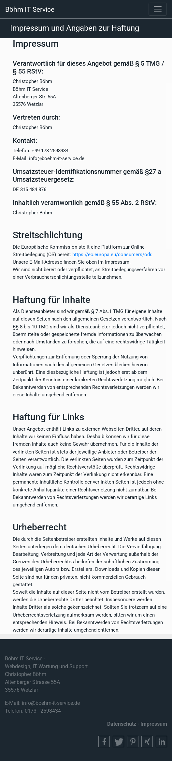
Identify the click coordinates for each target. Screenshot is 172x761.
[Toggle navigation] (158, 9)
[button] (104, 742)
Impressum (153, 724)
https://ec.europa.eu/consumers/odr (111, 254)
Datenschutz (121, 724)
